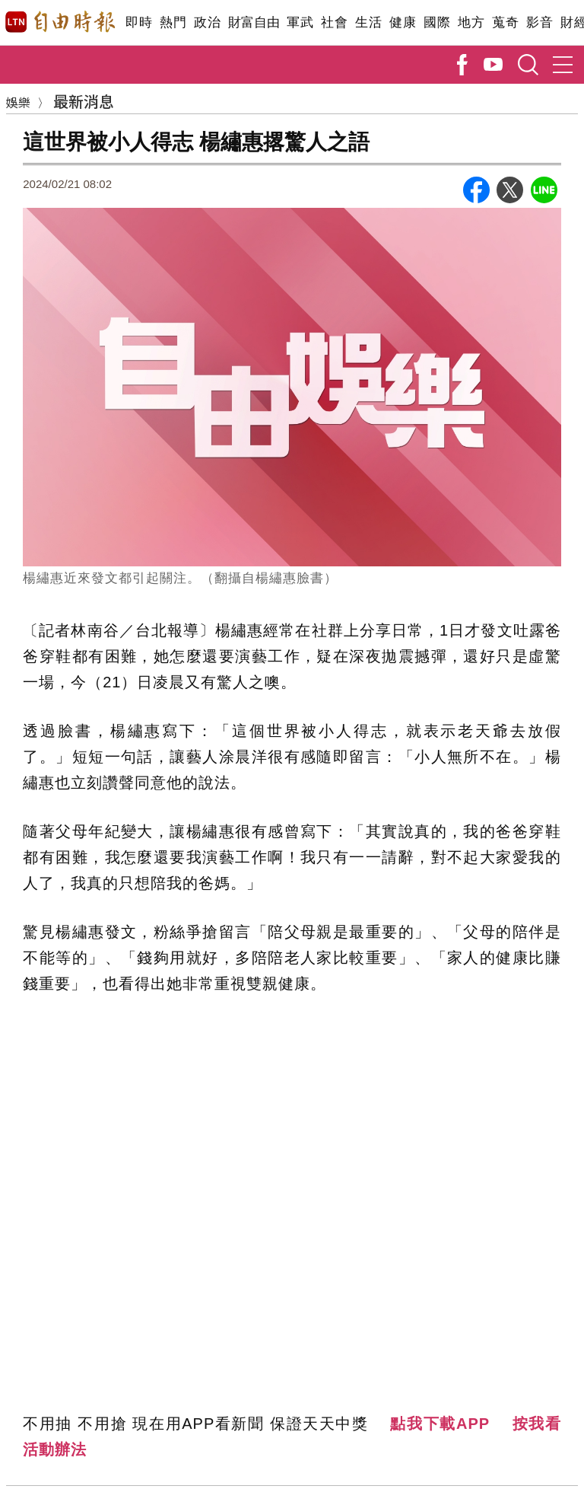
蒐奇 (505, 22)
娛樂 (18, 102)
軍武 (300, 22)
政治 (207, 22)
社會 (334, 22)
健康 (402, 22)
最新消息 (83, 101)
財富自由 (253, 22)
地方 (471, 22)
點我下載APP (440, 1423)
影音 (539, 22)
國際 (437, 22)
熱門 (173, 22)
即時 (138, 22)
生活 (368, 22)
